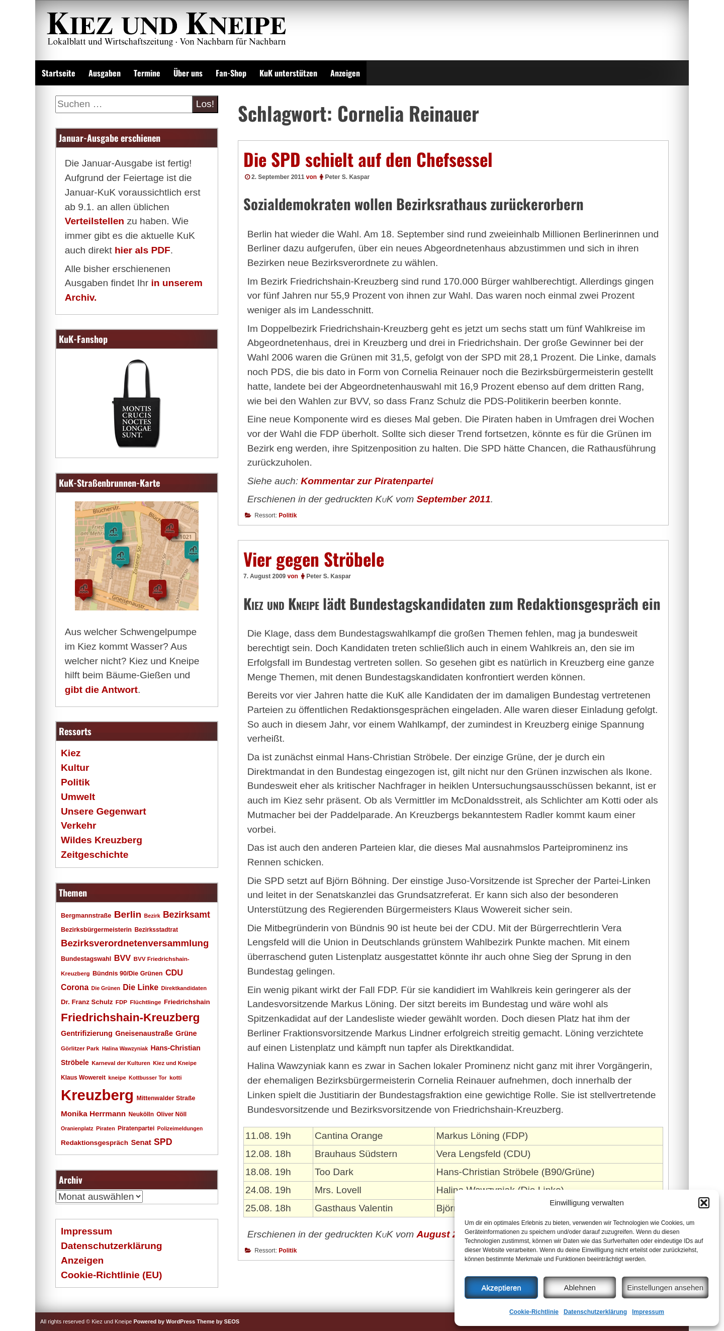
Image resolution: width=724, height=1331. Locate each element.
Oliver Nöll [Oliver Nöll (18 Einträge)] (171, 1114)
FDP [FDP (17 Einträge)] (121, 1002)
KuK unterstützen (288, 73)
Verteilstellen (94, 221)
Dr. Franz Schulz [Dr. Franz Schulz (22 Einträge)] (87, 1002)
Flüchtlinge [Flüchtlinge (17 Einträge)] (145, 1002)
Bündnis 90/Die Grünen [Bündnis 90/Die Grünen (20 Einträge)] (128, 973)
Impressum (648, 1311)
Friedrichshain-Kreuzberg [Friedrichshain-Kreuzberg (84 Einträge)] (130, 1017)
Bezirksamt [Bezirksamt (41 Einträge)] (186, 915)
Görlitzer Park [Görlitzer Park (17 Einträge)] (80, 1048)
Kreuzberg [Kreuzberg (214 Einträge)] (97, 1095)
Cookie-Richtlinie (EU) (111, 1275)
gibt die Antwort (101, 689)
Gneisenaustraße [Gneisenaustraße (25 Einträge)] (144, 1033)
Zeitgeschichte (94, 854)
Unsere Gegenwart (103, 811)
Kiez (70, 753)
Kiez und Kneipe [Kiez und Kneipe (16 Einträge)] (175, 1063)
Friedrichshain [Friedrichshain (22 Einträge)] (187, 1002)
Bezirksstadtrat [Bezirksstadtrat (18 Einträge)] (155, 929)
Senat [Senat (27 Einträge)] (141, 1142)
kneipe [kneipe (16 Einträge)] (117, 1078)
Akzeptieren (501, 1287)
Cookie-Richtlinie (534, 1311)
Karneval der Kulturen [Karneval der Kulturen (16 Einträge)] (121, 1063)
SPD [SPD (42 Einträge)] (163, 1142)
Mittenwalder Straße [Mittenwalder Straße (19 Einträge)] (165, 1098)
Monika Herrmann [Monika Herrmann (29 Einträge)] (93, 1113)
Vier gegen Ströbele (313, 559)
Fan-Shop (231, 73)
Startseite (58, 73)
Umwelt (78, 796)
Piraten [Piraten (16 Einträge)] (105, 1128)
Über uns (188, 73)
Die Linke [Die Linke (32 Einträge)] (140, 987)
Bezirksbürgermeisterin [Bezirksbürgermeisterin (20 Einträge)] (96, 929)
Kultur (75, 767)
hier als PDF (142, 250)
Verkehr (78, 825)
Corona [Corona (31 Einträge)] (74, 987)
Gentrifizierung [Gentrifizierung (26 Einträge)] (87, 1033)
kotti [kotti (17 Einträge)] (175, 1077)
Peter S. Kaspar (347, 177)
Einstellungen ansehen (665, 1287)
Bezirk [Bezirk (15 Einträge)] (152, 916)
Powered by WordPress (164, 1321)
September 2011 (454, 499)
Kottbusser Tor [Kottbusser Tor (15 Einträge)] (148, 1078)
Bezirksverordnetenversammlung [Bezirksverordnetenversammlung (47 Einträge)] (135, 943)
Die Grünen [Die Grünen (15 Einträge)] (106, 988)
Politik (288, 515)
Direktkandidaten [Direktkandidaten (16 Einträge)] (184, 988)
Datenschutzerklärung (595, 1311)
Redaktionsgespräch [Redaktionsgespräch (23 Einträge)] (94, 1142)
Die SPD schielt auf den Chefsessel (368, 159)
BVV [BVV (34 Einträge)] (122, 957)
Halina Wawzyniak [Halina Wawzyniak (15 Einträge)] (125, 1048)
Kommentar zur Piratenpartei (367, 481)
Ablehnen (579, 1287)
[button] (704, 1203)
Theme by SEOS (218, 1321)
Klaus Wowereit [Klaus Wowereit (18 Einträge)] (83, 1077)
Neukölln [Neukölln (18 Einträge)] (141, 1114)
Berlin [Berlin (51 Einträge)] (128, 914)
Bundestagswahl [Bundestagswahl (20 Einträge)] (86, 958)
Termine (147, 73)
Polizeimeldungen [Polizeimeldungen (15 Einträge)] (180, 1128)
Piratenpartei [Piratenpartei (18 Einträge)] (136, 1128)
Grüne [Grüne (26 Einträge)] (186, 1033)
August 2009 (445, 1234)
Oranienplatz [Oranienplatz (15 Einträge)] (77, 1128)
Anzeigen (345, 73)
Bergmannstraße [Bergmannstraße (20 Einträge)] (86, 915)
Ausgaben (104, 73)
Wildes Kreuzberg (101, 840)
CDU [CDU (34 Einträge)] (174, 972)
